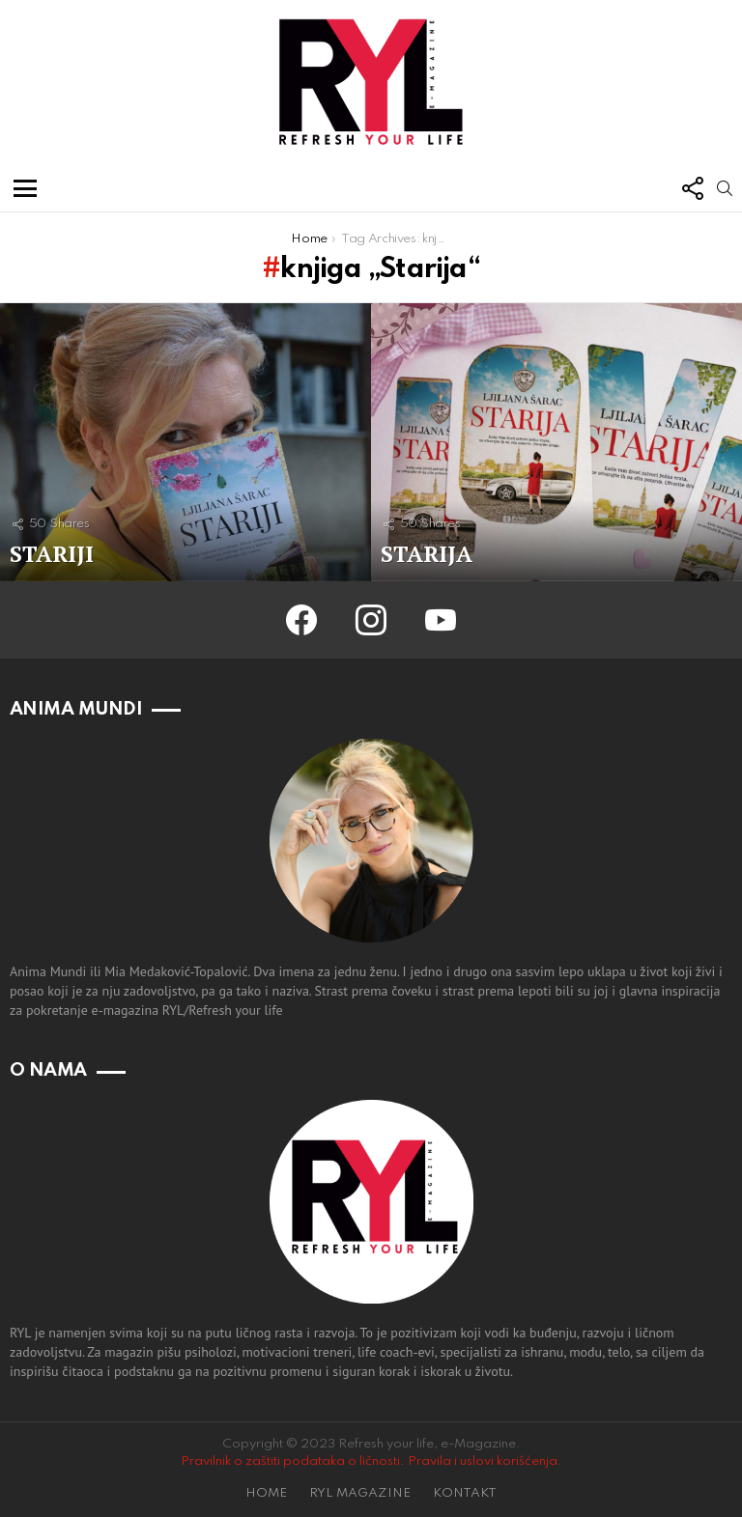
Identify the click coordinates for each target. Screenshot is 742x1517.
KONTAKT (465, 1493)
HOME (266, 1493)
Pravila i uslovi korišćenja (482, 1461)
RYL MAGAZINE (360, 1493)
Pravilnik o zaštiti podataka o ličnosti (290, 1461)
